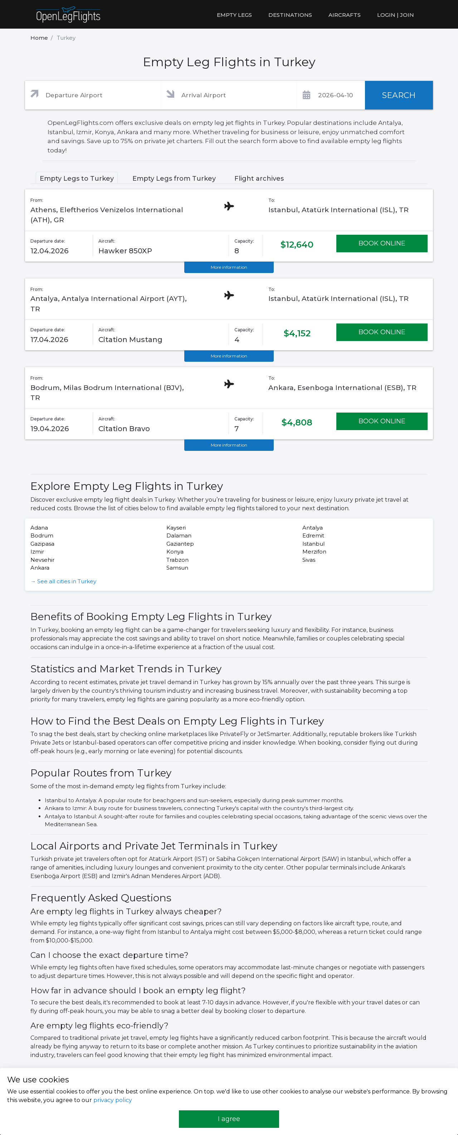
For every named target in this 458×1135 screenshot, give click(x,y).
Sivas (308, 559)
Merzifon (314, 551)
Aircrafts (344, 15)
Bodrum (41, 535)
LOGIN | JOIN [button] (395, 15)
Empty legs (234, 15)
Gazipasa (42, 543)
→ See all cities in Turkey (63, 581)
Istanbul (313, 543)
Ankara (39, 567)
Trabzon (177, 559)
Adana (39, 527)
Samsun (177, 567)
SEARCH (399, 95)
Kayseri (176, 527)
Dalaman (178, 535)
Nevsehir (42, 559)
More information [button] (229, 267)
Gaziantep (180, 543)
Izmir (37, 551)
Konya (175, 551)
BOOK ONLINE (382, 243)
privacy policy (112, 1100)
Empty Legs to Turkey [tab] (77, 178)
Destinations (290, 15)
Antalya (312, 527)
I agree (229, 1119)
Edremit (313, 535)
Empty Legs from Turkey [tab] (174, 178)
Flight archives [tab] (259, 178)
